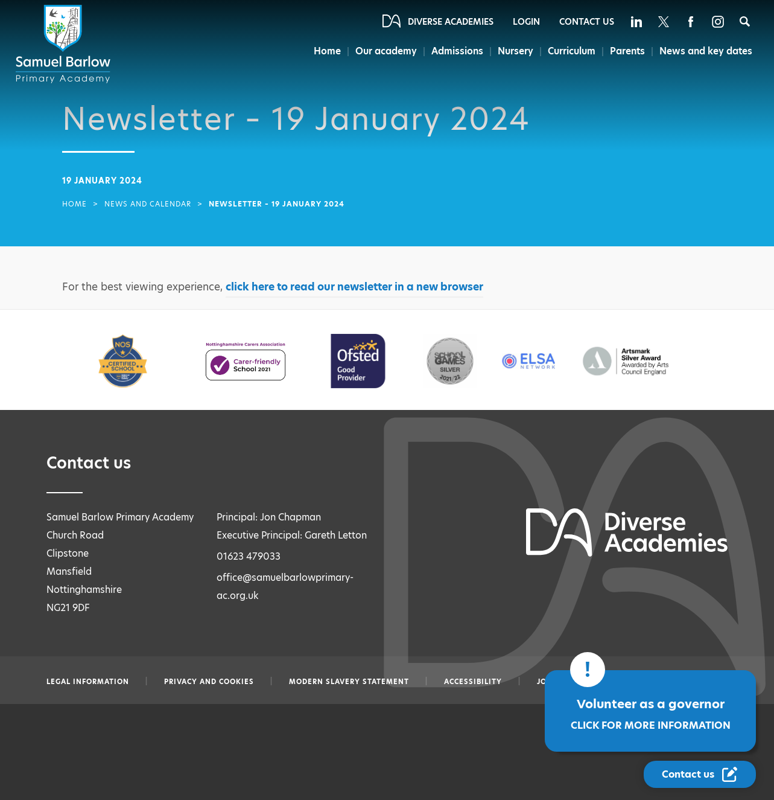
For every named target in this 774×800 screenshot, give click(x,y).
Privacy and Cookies (209, 681)
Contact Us (586, 22)
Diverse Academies (450, 22)
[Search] (744, 21)
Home (321, 51)
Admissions (454, 51)
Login (526, 22)
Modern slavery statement (349, 681)
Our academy (382, 51)
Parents (627, 51)
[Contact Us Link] (700, 774)
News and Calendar (147, 204)
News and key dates (706, 51)
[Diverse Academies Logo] (65, 44)
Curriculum (570, 51)
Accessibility (473, 681)
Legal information (87, 681)
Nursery (513, 51)
